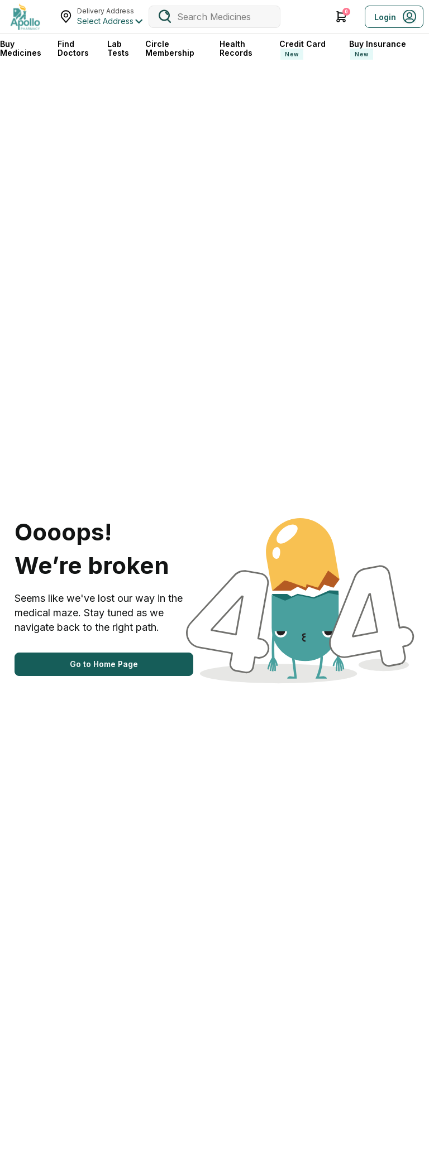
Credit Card (302, 50)
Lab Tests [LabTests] (118, 48)
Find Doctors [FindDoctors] (73, 48)
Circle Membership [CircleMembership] (169, 48)
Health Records (236, 48)
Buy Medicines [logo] (20, 48)
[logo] (25, 16)
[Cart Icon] (341, 16)
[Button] (104, 664)
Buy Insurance (377, 50)
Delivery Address (105, 11)
